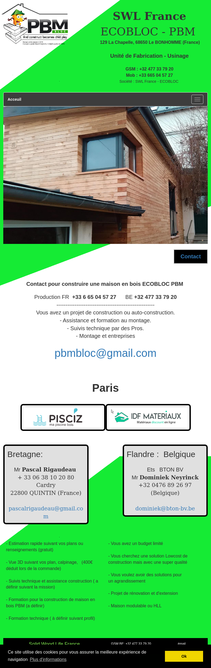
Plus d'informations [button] (48, 659)
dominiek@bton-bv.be (165, 508)
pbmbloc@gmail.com (105, 353)
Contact (190, 256)
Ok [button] (184, 656)
